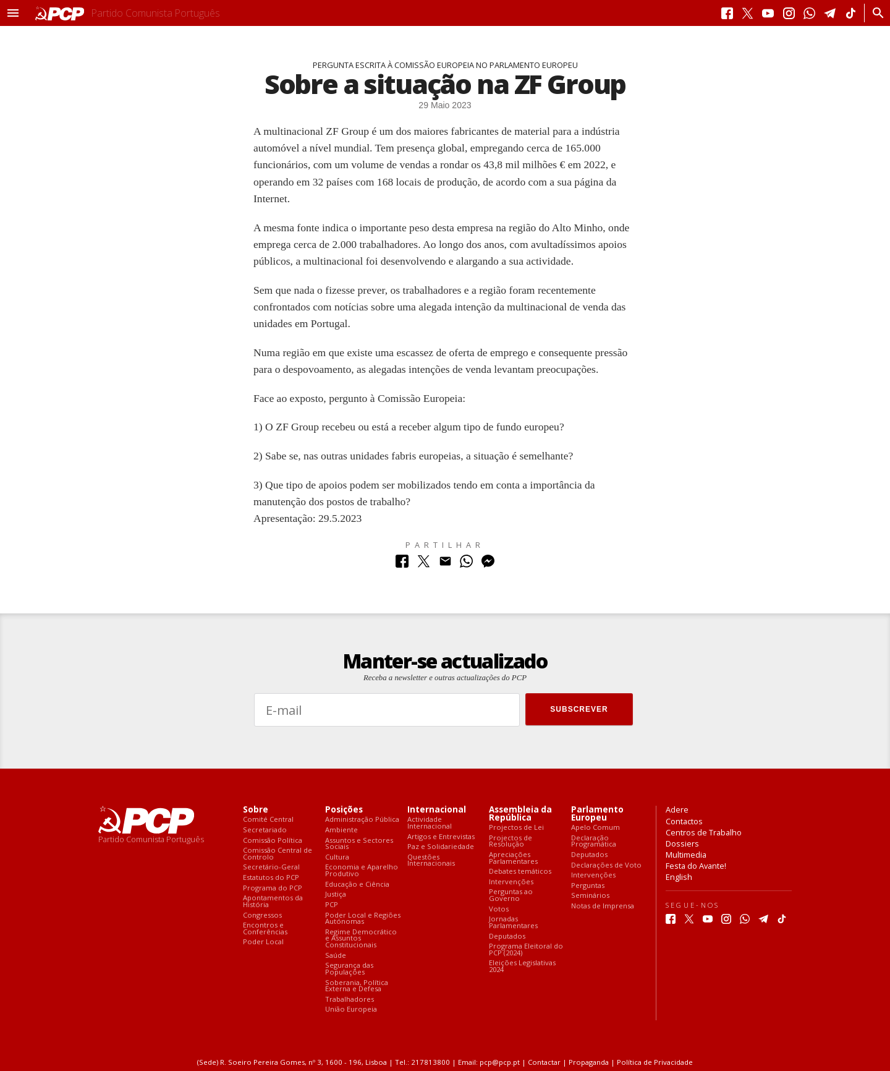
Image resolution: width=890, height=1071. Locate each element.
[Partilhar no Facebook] (402, 564)
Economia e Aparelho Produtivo (361, 870)
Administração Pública (362, 819)
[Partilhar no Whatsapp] (466, 564)
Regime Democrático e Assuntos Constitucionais (361, 939)
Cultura (337, 857)
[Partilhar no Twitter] (423, 564)
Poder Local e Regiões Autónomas (362, 918)
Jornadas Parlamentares (513, 922)
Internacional (436, 810)
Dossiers (682, 843)
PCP (331, 905)
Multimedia (686, 854)
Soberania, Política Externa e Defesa (356, 985)
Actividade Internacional (429, 822)
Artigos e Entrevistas (441, 837)
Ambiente (341, 830)
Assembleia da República (520, 814)
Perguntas (587, 885)
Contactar (544, 1062)
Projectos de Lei (516, 827)
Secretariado (265, 830)
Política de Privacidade (655, 1062)
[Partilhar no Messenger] (487, 564)
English (679, 877)
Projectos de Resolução (510, 841)
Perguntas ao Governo (511, 895)
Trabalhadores (349, 999)
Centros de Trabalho (704, 832)
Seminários (590, 895)
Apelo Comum (595, 827)
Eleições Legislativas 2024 (522, 966)
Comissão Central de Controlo (277, 853)
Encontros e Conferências (265, 928)
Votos (499, 909)
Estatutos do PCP (271, 877)
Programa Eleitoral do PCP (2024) (526, 949)
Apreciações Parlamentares (513, 857)
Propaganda (589, 1062)
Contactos (684, 821)
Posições (344, 810)
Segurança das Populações (349, 968)
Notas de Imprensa (602, 906)
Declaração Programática (593, 841)
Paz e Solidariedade (440, 846)
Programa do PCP (272, 888)
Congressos (262, 915)
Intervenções (511, 882)
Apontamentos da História (273, 901)
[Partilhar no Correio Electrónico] (445, 564)
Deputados (507, 936)
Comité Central (268, 819)
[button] (13, 13)
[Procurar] (875, 13)
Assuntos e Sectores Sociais (359, 843)
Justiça (335, 894)
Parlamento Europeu (597, 814)
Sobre (255, 810)
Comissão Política (272, 840)
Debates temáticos (520, 871)
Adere (677, 809)
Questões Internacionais (431, 860)
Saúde (335, 955)
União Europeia (351, 1009)
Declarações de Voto (606, 865)
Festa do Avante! (696, 865)
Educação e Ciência (357, 884)
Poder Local (263, 942)
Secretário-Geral (271, 867)
